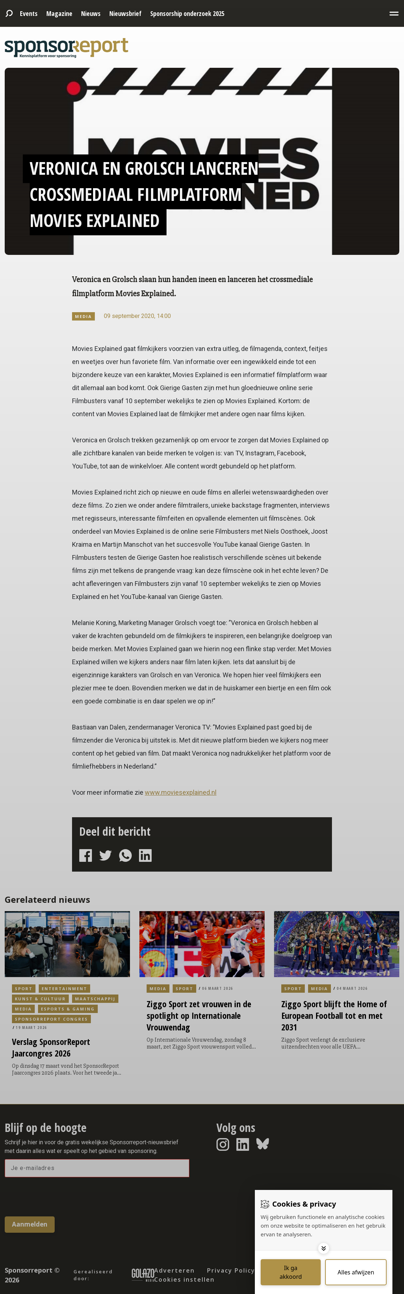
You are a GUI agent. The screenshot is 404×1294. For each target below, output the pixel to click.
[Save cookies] (291, 1272)
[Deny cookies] (356, 1272)
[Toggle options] (323, 1248)
